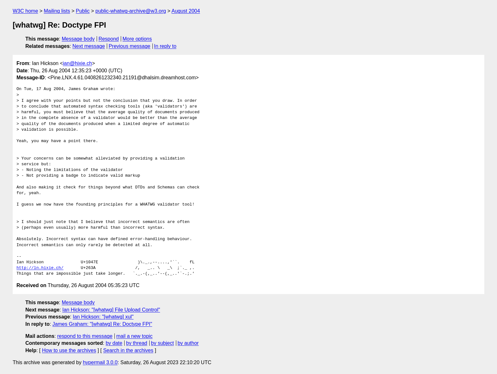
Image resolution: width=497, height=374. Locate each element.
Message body (78, 39)
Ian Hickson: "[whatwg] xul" (103, 316)
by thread (136, 343)
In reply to (165, 46)
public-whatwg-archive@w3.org (130, 11)
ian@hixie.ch (77, 63)
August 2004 (185, 11)
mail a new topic (134, 336)
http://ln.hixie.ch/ (39, 268)
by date (114, 343)
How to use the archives (69, 350)
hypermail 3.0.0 (100, 362)
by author (188, 343)
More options (137, 39)
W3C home (25, 11)
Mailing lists (57, 11)
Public (83, 11)
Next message (89, 46)
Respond (109, 39)
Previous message (130, 46)
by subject (162, 343)
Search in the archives (128, 350)
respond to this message (84, 336)
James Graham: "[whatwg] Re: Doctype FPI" (102, 324)
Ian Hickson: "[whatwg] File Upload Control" (111, 309)
